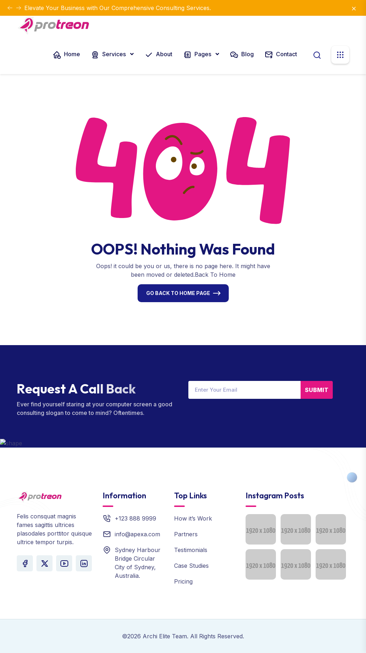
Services (109, 54)
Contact (280, 54)
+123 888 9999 (135, 518)
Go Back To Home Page (178, 293)
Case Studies (191, 565)
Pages (198, 54)
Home (66, 54)
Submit (316, 389)
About (158, 54)
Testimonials (190, 549)
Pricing (183, 581)
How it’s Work (193, 518)
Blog (242, 54)
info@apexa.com (137, 534)
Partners (186, 534)
